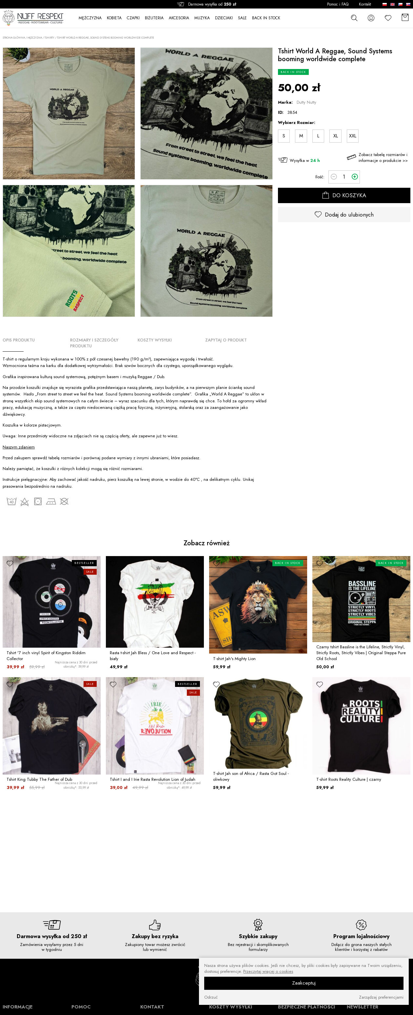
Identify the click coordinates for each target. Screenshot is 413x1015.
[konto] (371, 18)
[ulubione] (10, 563)
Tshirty (49, 38)
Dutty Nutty (306, 102)
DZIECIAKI (224, 18)
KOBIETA (114, 18)
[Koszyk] (405, 18)
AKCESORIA (179, 18)
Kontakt (365, 4)
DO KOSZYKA (344, 195)
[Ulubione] (388, 18)
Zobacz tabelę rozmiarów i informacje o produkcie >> (383, 157)
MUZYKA (202, 18)
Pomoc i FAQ (337, 4)
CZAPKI (133, 18)
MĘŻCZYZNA (90, 18)
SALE (242, 18)
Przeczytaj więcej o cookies (268, 971)
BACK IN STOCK (266, 18)
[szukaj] (354, 18)
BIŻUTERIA (154, 18)
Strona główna (14, 38)
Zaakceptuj (304, 983)
